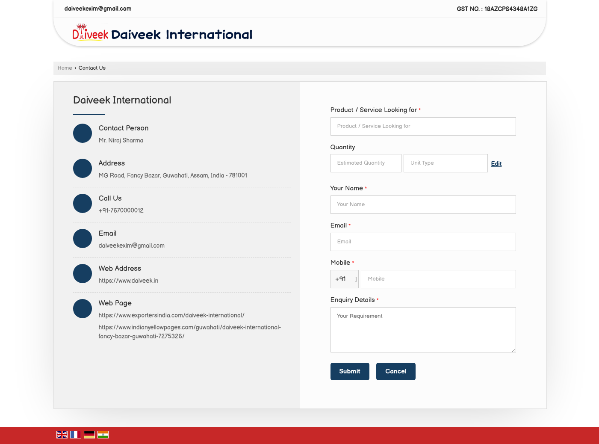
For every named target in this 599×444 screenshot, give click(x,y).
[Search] (521, 34)
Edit (496, 164)
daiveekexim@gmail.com (98, 8)
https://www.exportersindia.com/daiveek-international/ (172, 315)
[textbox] (446, 163)
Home (65, 68)
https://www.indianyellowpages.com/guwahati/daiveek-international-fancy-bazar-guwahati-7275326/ (190, 332)
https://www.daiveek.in (129, 280)
